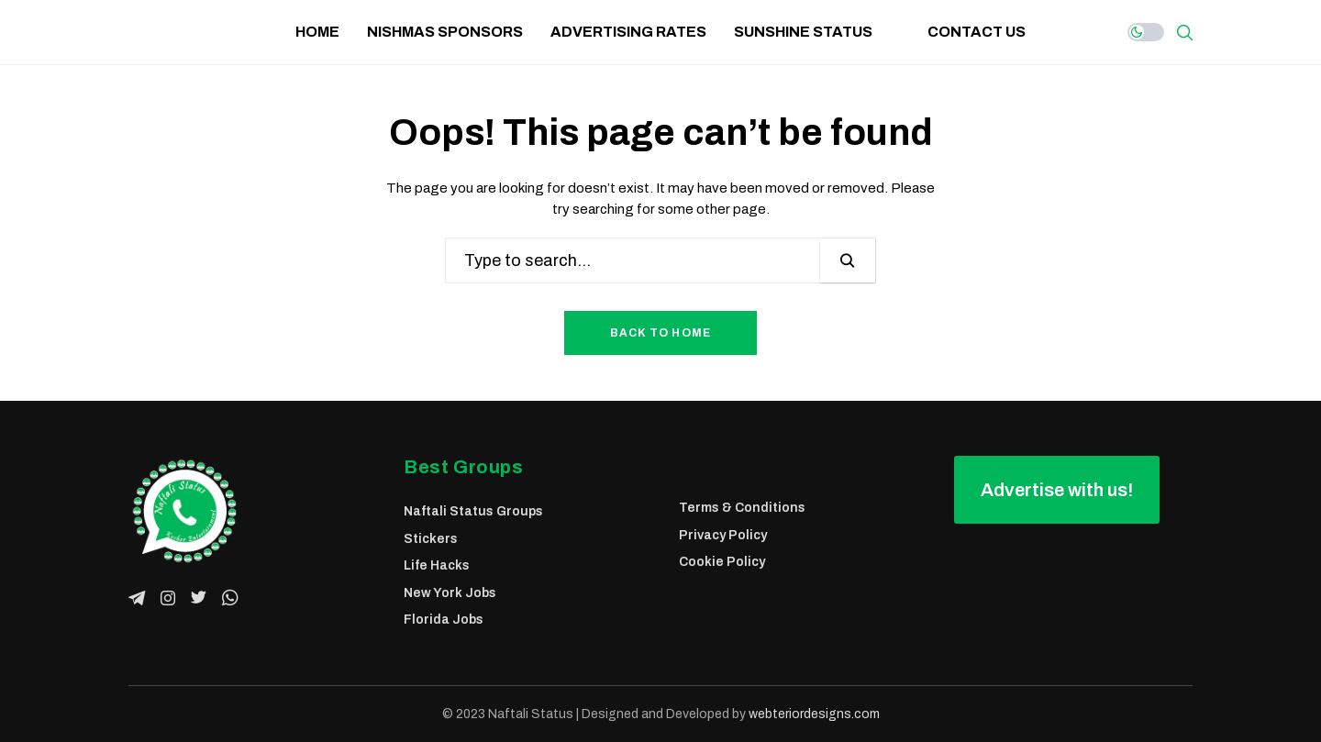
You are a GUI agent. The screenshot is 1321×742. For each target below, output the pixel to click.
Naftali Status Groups (473, 511)
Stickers (431, 539)
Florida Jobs (443, 619)
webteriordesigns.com (814, 714)
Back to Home (660, 333)
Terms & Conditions (742, 508)
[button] (1057, 490)
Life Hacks (437, 565)
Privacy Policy (723, 535)
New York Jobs (450, 593)
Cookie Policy (722, 562)
